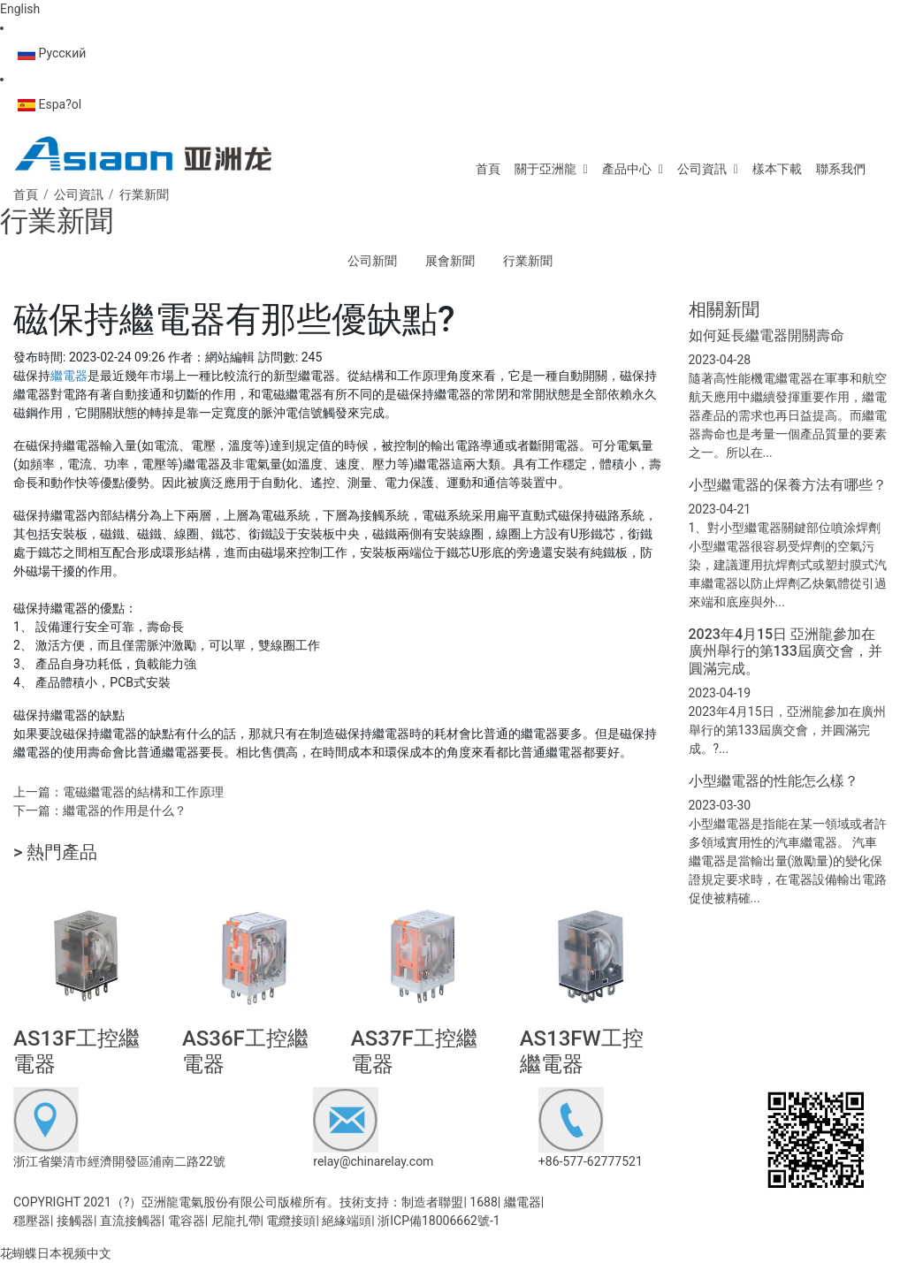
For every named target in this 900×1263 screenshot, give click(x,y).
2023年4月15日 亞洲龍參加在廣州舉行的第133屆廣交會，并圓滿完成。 (785, 651)
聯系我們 (841, 169)
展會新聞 (450, 261)
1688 (483, 1202)
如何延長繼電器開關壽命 (766, 335)
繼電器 (522, 1202)
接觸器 (75, 1221)
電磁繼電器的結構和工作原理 (143, 792)
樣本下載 (777, 169)
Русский (52, 53)
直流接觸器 (131, 1221)
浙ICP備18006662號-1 (439, 1221)
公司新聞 (372, 261)
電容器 (186, 1221)
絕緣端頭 (346, 1221)
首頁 (488, 169)
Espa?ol (49, 104)
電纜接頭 (291, 1221)
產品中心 (627, 169)
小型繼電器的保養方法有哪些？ (788, 484)
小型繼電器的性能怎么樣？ (773, 780)
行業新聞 (528, 261)
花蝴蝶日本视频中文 (55, 1253)
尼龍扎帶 (236, 1221)
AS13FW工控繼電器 (582, 1051)
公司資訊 (702, 169)
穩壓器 (31, 1221)
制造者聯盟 (432, 1202)
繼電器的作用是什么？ (125, 810)
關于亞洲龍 (545, 169)
